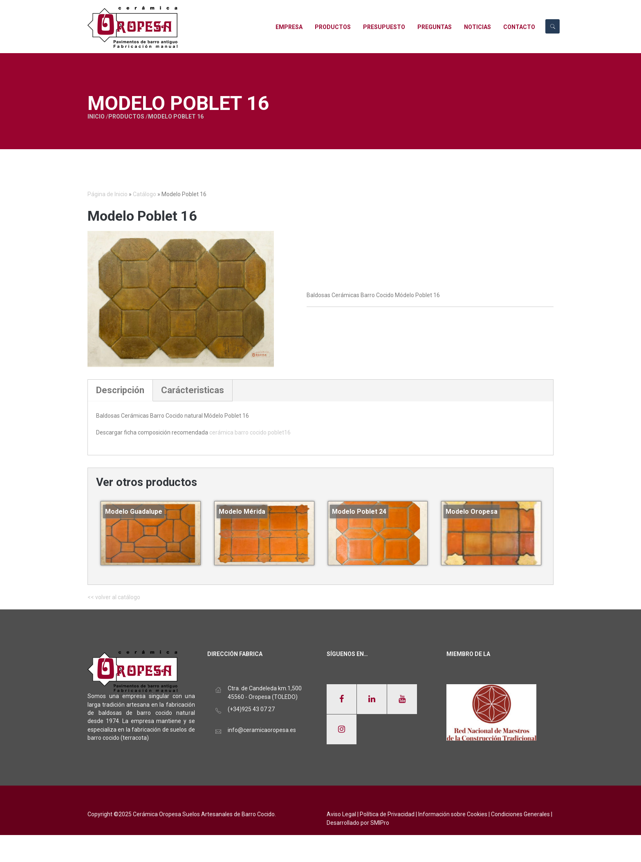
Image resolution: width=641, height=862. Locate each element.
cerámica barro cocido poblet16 (250, 432)
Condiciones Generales (520, 814)
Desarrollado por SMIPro (358, 822)
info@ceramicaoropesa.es (262, 730)
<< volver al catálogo (113, 597)
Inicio (68, 116)
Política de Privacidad (387, 814)
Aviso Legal (341, 814)
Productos (99, 116)
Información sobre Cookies (452, 814)
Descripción (120, 390)
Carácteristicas (192, 390)
